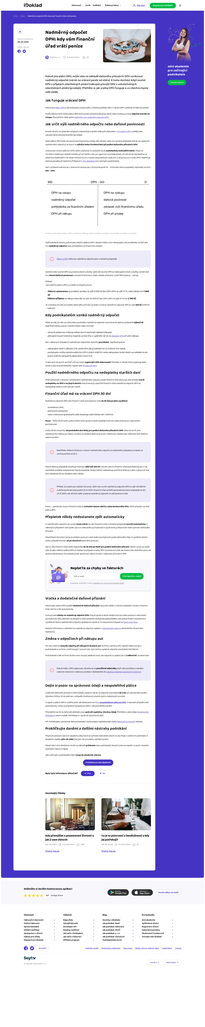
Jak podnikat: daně (111, 923)
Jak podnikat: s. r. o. (111, 933)
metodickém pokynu (111, 628)
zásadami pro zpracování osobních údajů (108, 583)
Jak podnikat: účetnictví (113, 936)
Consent (178, 948)
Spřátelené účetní (150, 923)
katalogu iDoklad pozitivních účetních (123, 672)
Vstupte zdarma (175, 82)
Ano (89, 773)
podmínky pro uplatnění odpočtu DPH (91, 117)
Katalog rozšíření (71, 930)
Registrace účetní (150, 926)
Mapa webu (122, 948)
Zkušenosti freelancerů (153, 933)
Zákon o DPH (62, 259)
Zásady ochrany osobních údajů (144, 948)
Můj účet (141, 5)
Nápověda (68, 920)
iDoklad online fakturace (33, 5)
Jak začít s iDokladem (73, 933)
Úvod (15, 16)
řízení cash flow (130, 622)
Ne (104, 773)
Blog (23, 16)
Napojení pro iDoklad (33, 940)
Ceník (81, 5)
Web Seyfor (171, 962)
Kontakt (42, 948)
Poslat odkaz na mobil (168, 892)
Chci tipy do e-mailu (132, 576)
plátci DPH (60, 107)
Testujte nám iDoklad (152, 936)
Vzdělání (93, 5)
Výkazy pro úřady (32, 936)
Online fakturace (32, 923)
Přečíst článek (52, 851)
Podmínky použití (83, 948)
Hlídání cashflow (31, 930)
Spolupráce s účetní (33, 933)
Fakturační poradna (151, 930)
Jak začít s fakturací (72, 936)
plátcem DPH (91, 365)
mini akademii (88, 161)
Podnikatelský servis (112, 940)
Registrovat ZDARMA (163, 5)
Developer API (70, 926)
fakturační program (126, 721)
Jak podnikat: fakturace (113, 926)
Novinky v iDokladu (111, 920)
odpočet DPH (117, 336)
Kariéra (153, 962)
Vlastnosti (67, 5)
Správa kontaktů (31, 926)
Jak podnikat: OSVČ (111, 930)
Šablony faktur (110, 5)
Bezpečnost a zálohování (104, 948)
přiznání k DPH (124, 131)
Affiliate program (71, 940)
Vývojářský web (70, 923)
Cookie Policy (165, 948)
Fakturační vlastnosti (33, 920)
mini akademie (148, 920)
